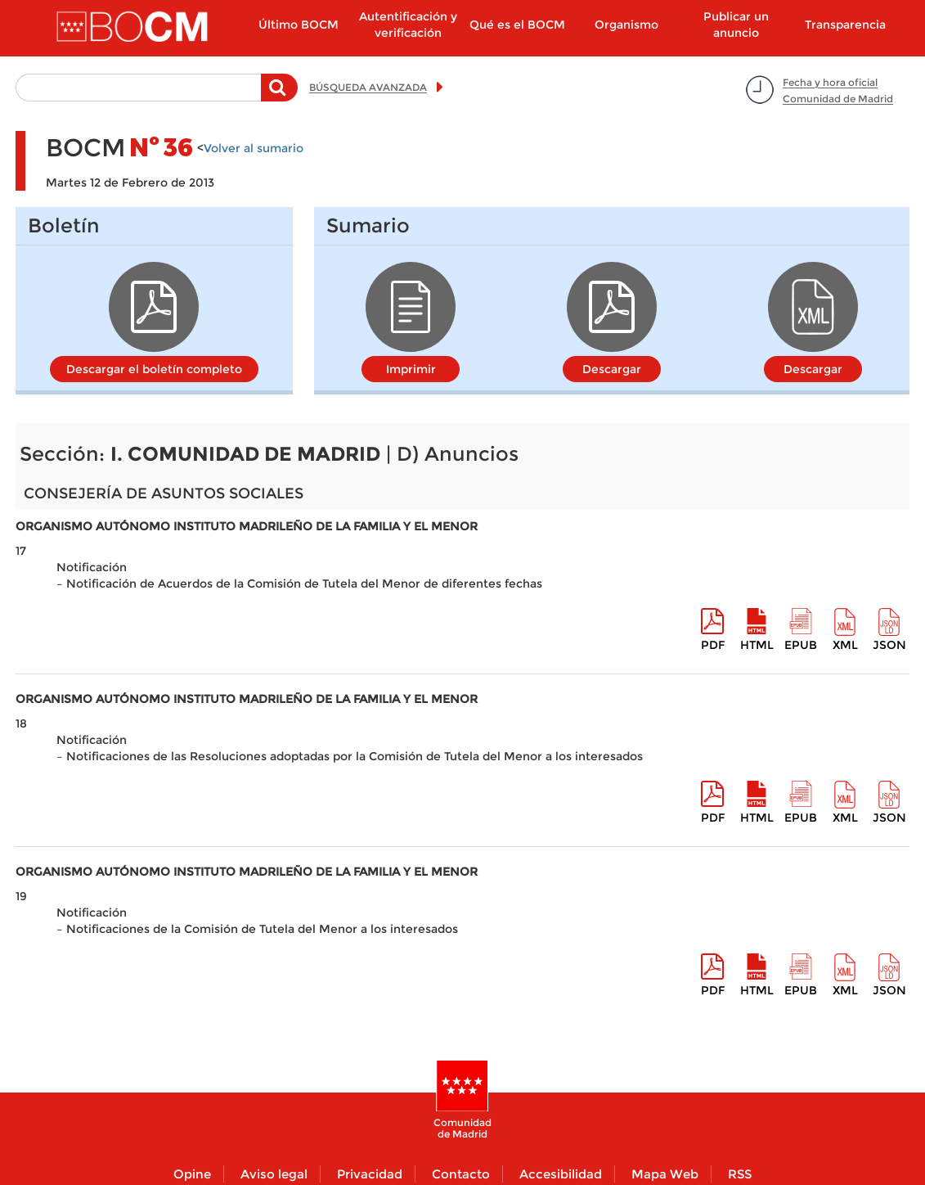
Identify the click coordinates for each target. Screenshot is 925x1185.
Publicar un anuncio (736, 24)
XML (845, 645)
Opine (192, 1174)
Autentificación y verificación (408, 24)
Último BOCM (298, 24)
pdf (713, 645)
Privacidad (369, 1174)
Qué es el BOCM (517, 24)
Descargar (611, 369)
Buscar (279, 96)
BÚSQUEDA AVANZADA (368, 87)
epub (800, 645)
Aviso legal (274, 1174)
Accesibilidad (560, 1174)
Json (889, 645)
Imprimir (411, 369)
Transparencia (845, 24)
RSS (740, 1174)
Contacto (461, 1174)
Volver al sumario (253, 148)
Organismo (626, 24)
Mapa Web (664, 1174)
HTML (757, 645)
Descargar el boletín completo (154, 369)
